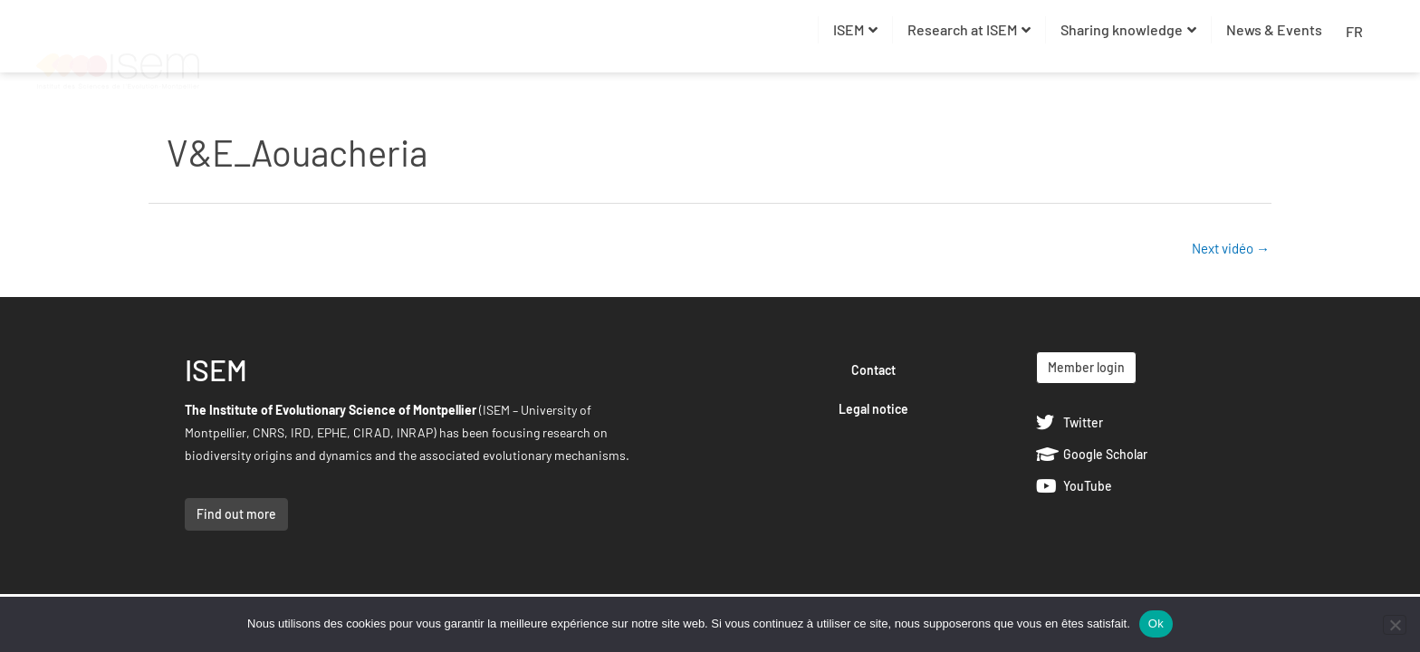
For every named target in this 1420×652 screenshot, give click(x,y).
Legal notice (873, 409)
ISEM (855, 29)
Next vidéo (1231, 248)
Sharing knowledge (1128, 29)
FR (1354, 31)
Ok (1156, 623)
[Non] (1394, 625)
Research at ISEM (969, 29)
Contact (873, 370)
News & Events (1274, 29)
